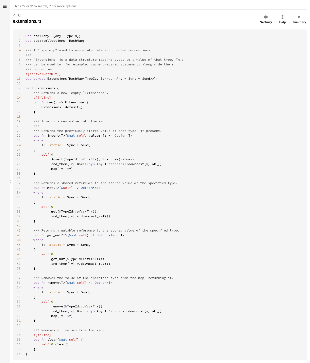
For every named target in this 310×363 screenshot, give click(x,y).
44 (19, 240)
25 (19, 150)
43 (19, 235)
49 (19, 264)
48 (19, 259)
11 (19, 83)
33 (19, 188)
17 (19, 112)
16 (19, 107)
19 (19, 121)
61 (19, 320)
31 (19, 178)
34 (19, 192)
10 (19, 78)
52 (19, 278)
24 (19, 145)
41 (19, 226)
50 (19, 268)
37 (19, 207)
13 (19, 93)
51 (19, 273)
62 (19, 325)
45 (19, 245)
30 (19, 173)
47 (19, 254)
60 (19, 316)
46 (19, 249)
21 (19, 131)
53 (19, 283)
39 (19, 216)
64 (19, 335)
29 (19, 169)
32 (19, 183)
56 (19, 297)
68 (19, 354)
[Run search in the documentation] (160, 6)
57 (19, 301)
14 (19, 97)
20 (19, 126)
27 (19, 159)
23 (19, 140)
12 (19, 88)
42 (19, 230)
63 (19, 330)
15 (19, 102)
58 (19, 306)
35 (19, 197)
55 (19, 292)
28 (19, 164)
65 (19, 339)
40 (19, 221)
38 (19, 211)
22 (19, 135)
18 (19, 116)
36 (19, 202)
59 (19, 311)
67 (19, 349)
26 (19, 154)
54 (19, 287)
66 (19, 344)
